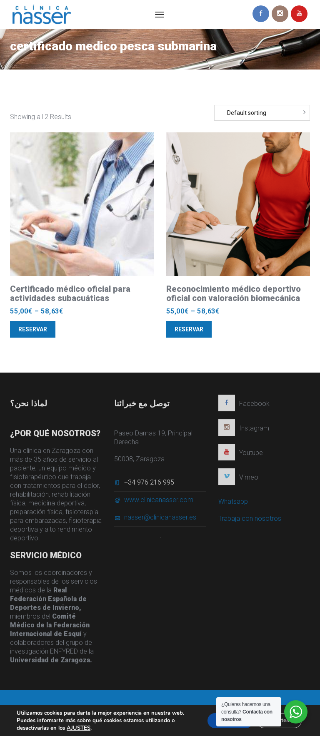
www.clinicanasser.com (158, 502)
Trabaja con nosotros (249, 521)
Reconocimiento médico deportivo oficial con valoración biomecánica (233, 293)
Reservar (32, 329)
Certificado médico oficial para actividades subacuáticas (70, 293)
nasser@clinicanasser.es (160, 520)
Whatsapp (233, 504)
